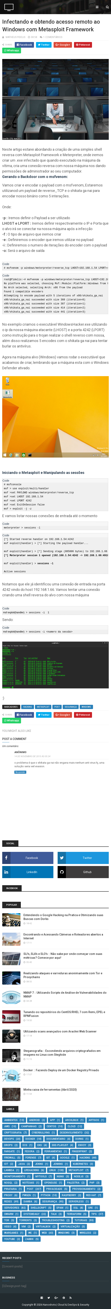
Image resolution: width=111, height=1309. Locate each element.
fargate (9, 1151)
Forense (30, 1157)
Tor (6, 1220)
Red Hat (91, 1194)
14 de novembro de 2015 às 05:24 (32, 756)
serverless (76, 1201)
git (48, 1157)
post (57, 706)
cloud (72, 1126)
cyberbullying (41, 1132)
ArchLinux (71, 1119)
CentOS (51, 1126)
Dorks (79, 1138)
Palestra (73, 1182)
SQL (75, 1207)
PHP (92, 1182)
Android (34, 1119)
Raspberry (69, 1194)
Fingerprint (79, 1151)
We (30, 1232)
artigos (94, 1119)
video (7, 1226)
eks (39, 1144)
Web (44, 1232)
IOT (6, 1163)
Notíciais (28, 1182)
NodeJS (79, 1176)
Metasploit (43, 706)
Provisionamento (83, 1188)
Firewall (9, 1157)
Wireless (85, 1232)
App (52, 1119)
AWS (7, 1126)
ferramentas (53, 1151)
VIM (23, 1226)
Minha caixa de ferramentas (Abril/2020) (50, 1089)
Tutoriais (81, 1220)
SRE (90, 1207)
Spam (59, 1207)
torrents (25, 1220)
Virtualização (70, 1226)
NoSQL (8, 1182)
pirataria (10, 1188)
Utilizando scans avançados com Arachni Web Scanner (60, 1031)
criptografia (13, 1132)
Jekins (39, 1163)
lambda (9, 1169)
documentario (56, 1138)
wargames (11, 1232)
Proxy (8, 1194)
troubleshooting (53, 1220)
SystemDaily (31, 1213)
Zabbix (29, 1238)
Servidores (11, 1207)
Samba (27, 1201)
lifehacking (31, 1169)
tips (94, 1213)
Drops (8, 1144)
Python (45, 1194)
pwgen (26, 1194)
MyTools (41, 1176)
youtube (9, 1238)
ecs (25, 1144)
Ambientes (11, 1119)
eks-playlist (60, 1144)
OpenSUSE (50, 1182)
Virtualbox (43, 1226)
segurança (71, 706)
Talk (54, 1213)
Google (65, 1157)
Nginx (60, 1176)
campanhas (29, 1126)
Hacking (27, 706)
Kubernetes (80, 1163)
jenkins (58, 1163)
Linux (52, 1169)
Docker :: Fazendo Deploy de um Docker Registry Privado (61, 1069)
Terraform (74, 1213)
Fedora (29, 1151)
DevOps (9, 1138)
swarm (8, 1213)
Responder (20, 772)
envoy (82, 1144)
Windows (86, 706)
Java (21, 1163)
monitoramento (14, 1176)
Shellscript (38, 1207)
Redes (8, 1201)
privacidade (54, 1188)
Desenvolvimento (71, 1132)
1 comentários (52, 37)
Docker (30, 1138)
